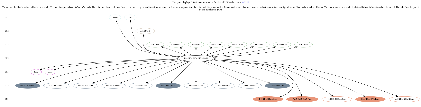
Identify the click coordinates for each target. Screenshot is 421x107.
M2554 (245, 2)
